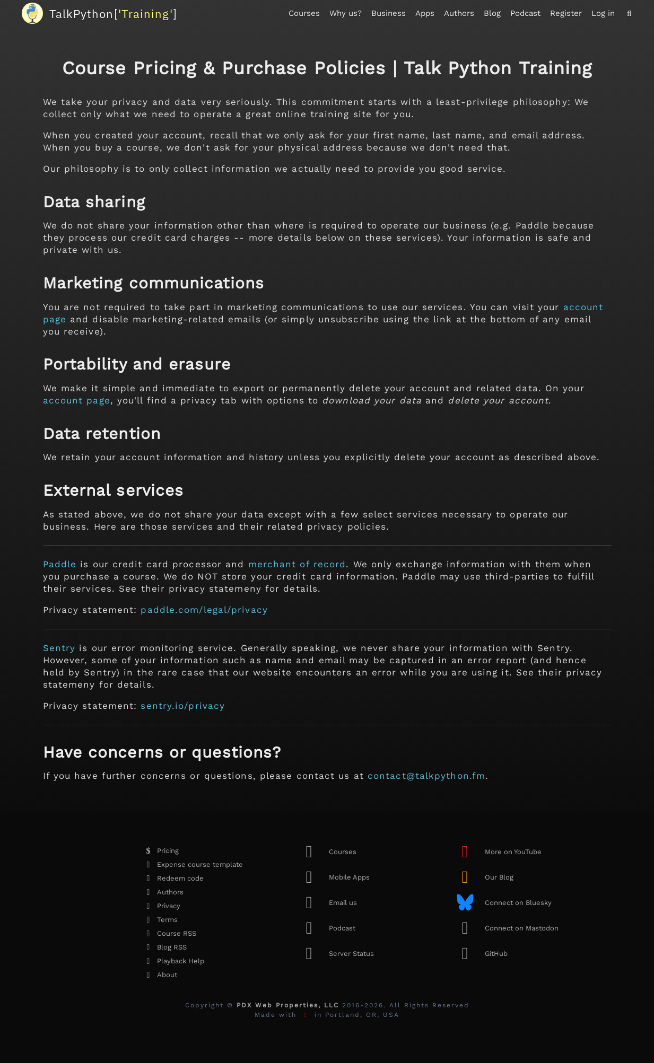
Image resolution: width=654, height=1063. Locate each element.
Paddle (60, 564)
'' (113, 13)
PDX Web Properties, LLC (288, 1005)
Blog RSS (163, 947)
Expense (191, 865)
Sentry (59, 648)
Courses (304, 13)
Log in (603, 13)
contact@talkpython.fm (426, 775)
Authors (459, 13)
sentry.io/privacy (183, 705)
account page (76, 400)
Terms (159, 920)
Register (566, 13)
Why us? (345, 13)
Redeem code (172, 878)
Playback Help (172, 961)
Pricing (159, 851)
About (158, 975)
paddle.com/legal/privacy (204, 609)
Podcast (525, 13)
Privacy (160, 906)
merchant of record (297, 564)
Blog (492, 13)
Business (388, 13)
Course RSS (168, 933)
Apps (424, 13)
